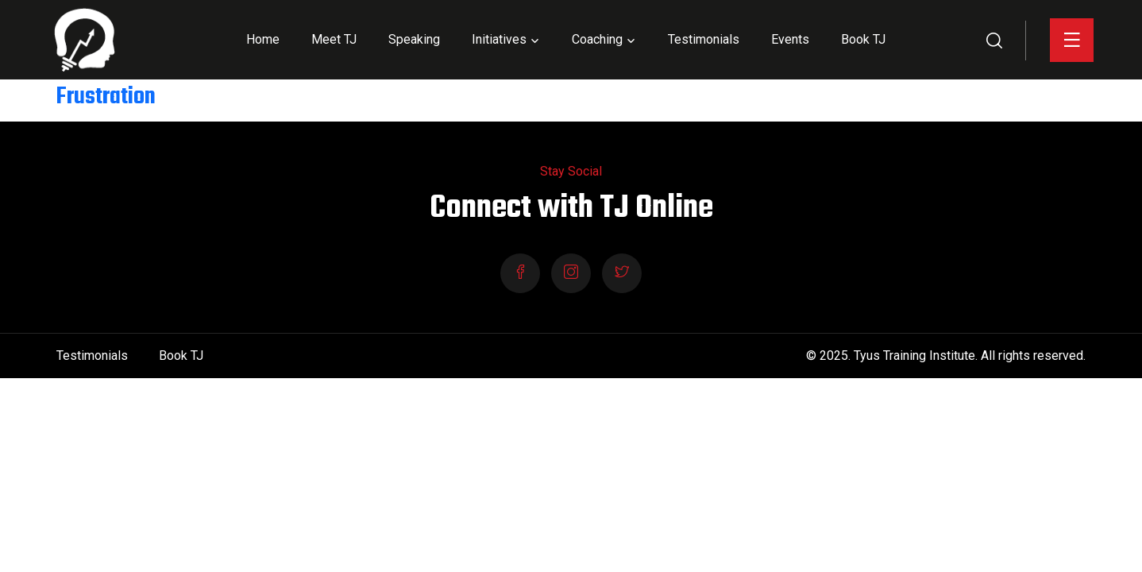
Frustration (106, 97)
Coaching (597, 39)
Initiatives (499, 39)
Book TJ (863, 39)
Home (263, 39)
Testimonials (703, 39)
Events (790, 39)
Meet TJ (334, 39)
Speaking (414, 39)
